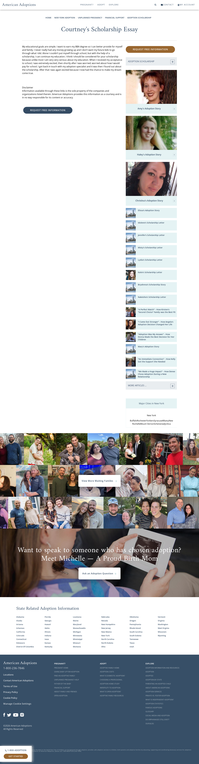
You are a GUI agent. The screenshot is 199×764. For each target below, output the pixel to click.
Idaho (47, 628)
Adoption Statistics (154, 703)
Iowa (47, 639)
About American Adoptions (158, 688)
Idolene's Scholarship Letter (151, 222)
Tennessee (134, 639)
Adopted (149, 676)
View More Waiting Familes (99, 480)
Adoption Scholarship (139, 17)
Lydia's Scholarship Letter (150, 260)
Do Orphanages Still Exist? (157, 719)
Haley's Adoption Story (156, 154)
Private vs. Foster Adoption (158, 695)
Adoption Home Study (110, 684)
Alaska (19, 620)
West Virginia (163, 628)
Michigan (77, 632)
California (20, 632)
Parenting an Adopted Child (158, 684)
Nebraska (105, 617)
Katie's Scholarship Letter (150, 272)
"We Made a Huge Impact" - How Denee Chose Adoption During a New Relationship (156, 374)
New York (105, 635)
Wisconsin (162, 632)
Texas (132, 643)
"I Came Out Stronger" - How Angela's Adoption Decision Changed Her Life (155, 323)
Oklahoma (134, 617)
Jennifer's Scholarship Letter (151, 235)
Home (48, 17)
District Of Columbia (25, 646)
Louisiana (77, 617)
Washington (163, 624)
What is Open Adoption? (110, 691)
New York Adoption (64, 17)
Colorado (20, 635)
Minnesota (77, 635)
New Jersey (106, 628)
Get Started (16, 756)
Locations (8, 674)
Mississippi (77, 639)
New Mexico (106, 632)
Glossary (150, 711)
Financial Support (114, 17)
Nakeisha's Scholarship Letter (152, 297)
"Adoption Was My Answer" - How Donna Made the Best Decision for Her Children (156, 337)
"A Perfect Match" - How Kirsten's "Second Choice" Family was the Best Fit (157, 310)
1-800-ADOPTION (16, 750)
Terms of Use (10, 686)
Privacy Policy (10, 692)
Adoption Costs (107, 672)
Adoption (150, 672)
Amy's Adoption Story (157, 108)
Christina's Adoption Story (155, 200)
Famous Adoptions (154, 707)
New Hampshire (108, 624)
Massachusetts (79, 628)
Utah (132, 646)
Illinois (47, 632)
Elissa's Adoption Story (149, 210)
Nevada (104, 620)
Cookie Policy (10, 697)
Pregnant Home (61, 668)
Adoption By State (154, 680)
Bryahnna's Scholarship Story (152, 284)
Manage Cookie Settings (17, 703)
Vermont (161, 617)
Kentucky (48, 646)
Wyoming (162, 635)
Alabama (20, 617)
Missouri (76, 643)
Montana (77, 646)
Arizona (19, 624)
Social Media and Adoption (158, 715)
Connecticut (21, 639)
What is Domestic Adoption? (112, 676)
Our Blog (150, 723)
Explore (114, 4)
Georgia (48, 620)
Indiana (48, 635)
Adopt (101, 4)
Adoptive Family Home (109, 668)
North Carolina (107, 639)
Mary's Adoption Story (148, 346)
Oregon (133, 620)
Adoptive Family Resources (112, 695)
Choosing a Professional (111, 680)
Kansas (48, 643)
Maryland (77, 624)
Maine (75, 620)
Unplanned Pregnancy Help (66, 680)
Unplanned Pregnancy (90, 17)
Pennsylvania (135, 624)
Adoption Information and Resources (162, 668)
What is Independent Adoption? (160, 699)
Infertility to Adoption (110, 688)
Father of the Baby (62, 684)
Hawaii (48, 624)
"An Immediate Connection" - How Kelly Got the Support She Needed (156, 360)
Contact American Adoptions (18, 680)
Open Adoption (60, 695)
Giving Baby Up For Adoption (66, 672)
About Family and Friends (65, 691)
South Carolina (136, 632)
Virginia (161, 620)
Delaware (20, 643)
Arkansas (20, 628)
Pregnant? (87, 4)
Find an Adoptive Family (64, 676)
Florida (48, 617)
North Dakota (107, 643)
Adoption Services (154, 691)
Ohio (103, 646)
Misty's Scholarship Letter (150, 247)
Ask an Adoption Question (99, 573)
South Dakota (135, 635)
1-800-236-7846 (13, 668)
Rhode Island (135, 628)
